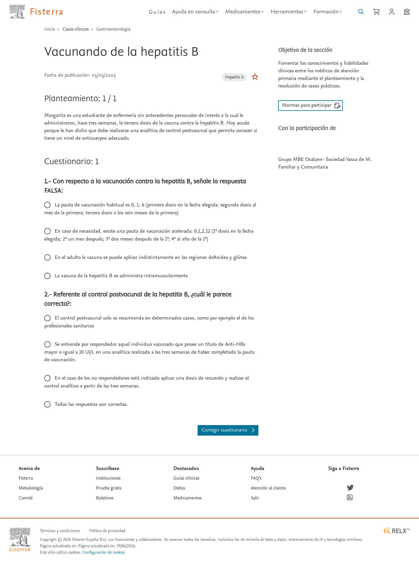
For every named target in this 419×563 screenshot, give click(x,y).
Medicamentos (187, 498)
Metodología (31, 488)
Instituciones (108, 478)
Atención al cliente (268, 488)
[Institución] (407, 11)
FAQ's (256, 478)
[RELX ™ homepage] (397, 531)
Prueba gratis (108, 488)
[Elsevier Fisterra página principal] (36, 12)
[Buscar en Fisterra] (361, 11)
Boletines (104, 498)
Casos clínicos (76, 29)
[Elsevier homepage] (20, 539)
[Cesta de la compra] (376, 11)
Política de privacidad (107, 531)
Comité (26, 498)
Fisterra (26, 478)
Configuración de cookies (103, 552)
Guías (157, 12)
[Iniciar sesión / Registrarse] (391, 11)
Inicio (49, 29)
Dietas (179, 488)
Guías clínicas (186, 478)
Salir (255, 498)
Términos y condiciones (60, 531)
